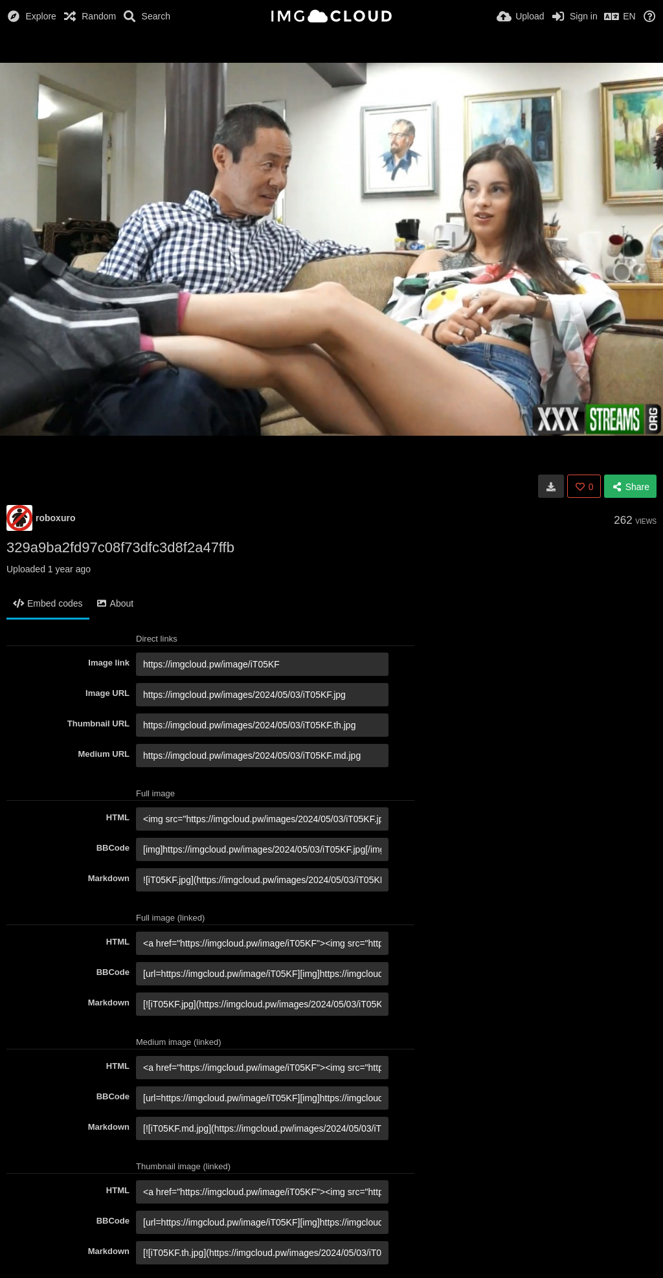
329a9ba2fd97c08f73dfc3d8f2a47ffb (120, 547)
